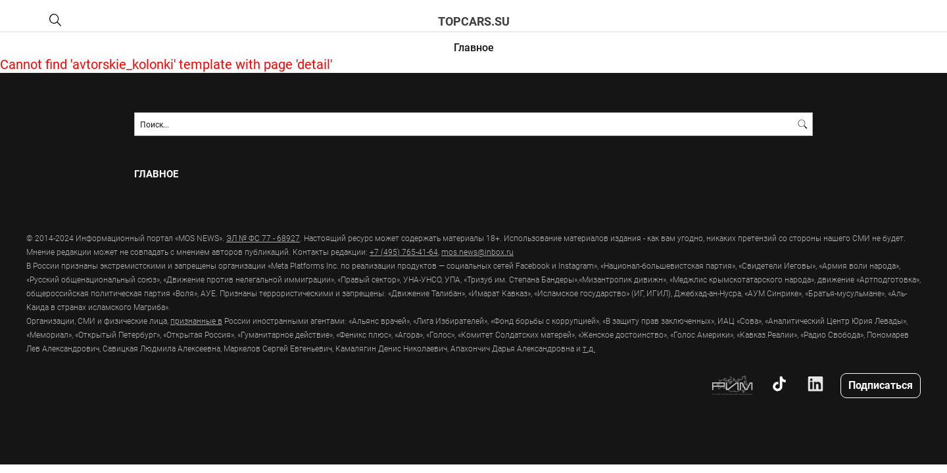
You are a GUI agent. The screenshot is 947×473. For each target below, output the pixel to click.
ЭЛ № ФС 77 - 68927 (263, 238)
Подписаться (880, 385)
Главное (474, 47)
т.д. (589, 348)
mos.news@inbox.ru (477, 251)
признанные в (196, 320)
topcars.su (474, 21)
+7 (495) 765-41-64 (404, 251)
